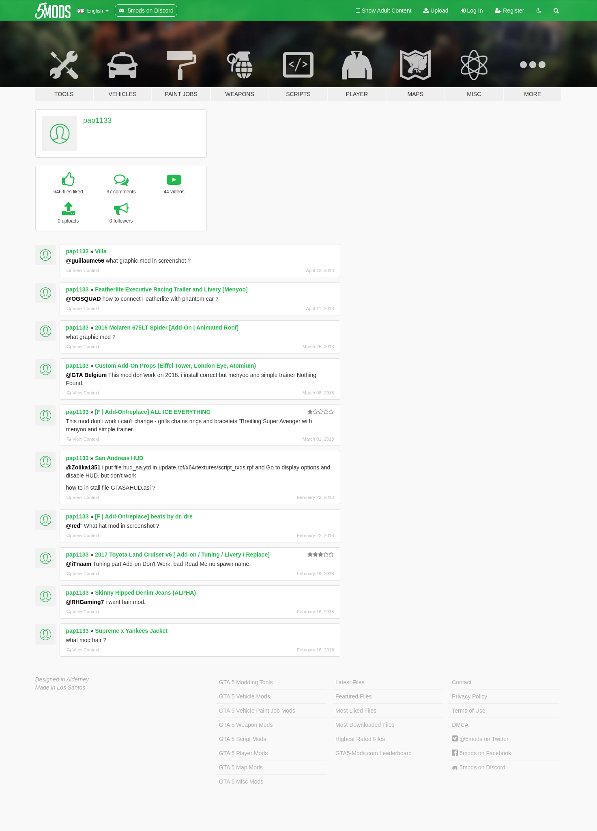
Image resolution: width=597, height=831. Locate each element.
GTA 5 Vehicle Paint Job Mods (257, 710)
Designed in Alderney (62, 679)
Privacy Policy (469, 696)
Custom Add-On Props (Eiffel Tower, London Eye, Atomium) (175, 365)
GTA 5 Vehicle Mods (244, 696)
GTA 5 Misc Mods (241, 781)
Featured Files (353, 696)
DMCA (460, 725)
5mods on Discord (478, 767)
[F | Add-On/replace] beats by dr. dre (144, 516)
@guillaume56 (85, 260)
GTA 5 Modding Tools (246, 682)
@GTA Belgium (86, 375)
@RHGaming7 (85, 602)
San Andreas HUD (119, 458)
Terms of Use (468, 710)
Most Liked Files (355, 710)
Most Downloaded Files (365, 725)
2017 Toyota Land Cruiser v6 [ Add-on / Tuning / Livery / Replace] (182, 554)
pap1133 (97, 120)
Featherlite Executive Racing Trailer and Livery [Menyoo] (171, 289)
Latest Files (350, 682)
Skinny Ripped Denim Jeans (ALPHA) (145, 592)
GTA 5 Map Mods (241, 767)
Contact (461, 682)
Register (509, 10)
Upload (435, 10)
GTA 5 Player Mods (243, 753)
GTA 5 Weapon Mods (246, 725)
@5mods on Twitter (480, 739)
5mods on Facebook (481, 753)
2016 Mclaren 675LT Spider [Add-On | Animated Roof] (166, 327)
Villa (101, 251)
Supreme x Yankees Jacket (131, 631)
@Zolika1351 (83, 467)
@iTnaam (79, 564)
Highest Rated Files (360, 739)
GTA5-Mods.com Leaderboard (373, 753)
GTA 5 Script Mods (242, 739)
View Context (83, 270)
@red (73, 526)
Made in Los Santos (60, 687)
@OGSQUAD (83, 299)
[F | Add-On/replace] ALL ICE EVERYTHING (152, 412)
